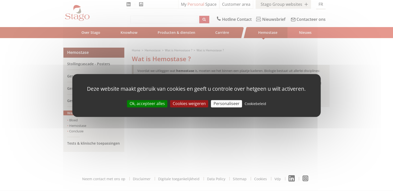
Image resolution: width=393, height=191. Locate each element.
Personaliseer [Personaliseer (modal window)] (227, 103)
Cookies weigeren (189, 103)
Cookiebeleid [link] (255, 103)
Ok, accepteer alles (147, 103)
